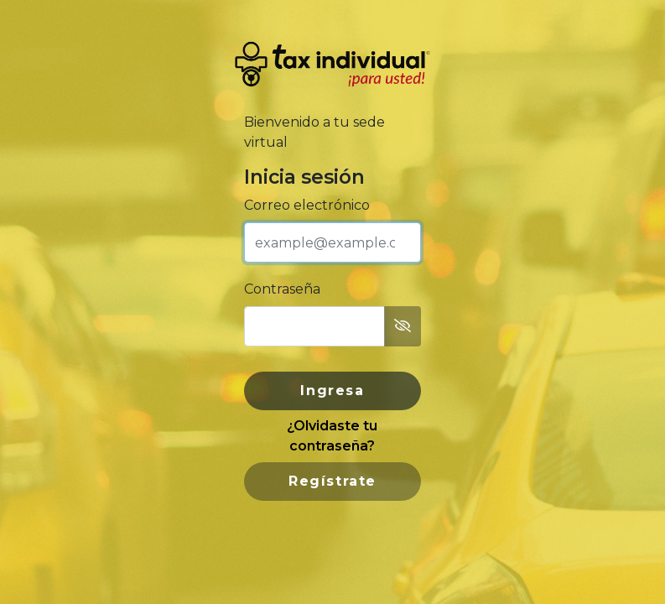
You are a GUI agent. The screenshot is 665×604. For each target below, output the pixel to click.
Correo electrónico (307, 205)
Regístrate (332, 481)
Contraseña (282, 289)
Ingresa (332, 390)
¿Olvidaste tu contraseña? (332, 436)
